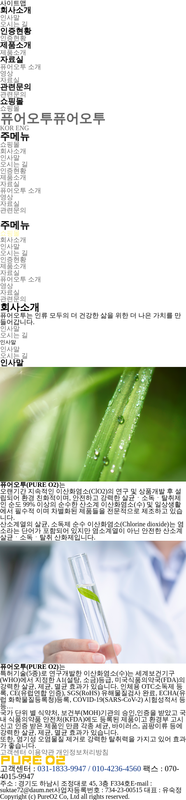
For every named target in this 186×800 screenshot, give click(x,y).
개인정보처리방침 (82, 752)
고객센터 (13, 752)
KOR (7, 127)
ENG (22, 127)
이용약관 (41, 752)
